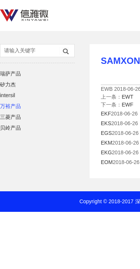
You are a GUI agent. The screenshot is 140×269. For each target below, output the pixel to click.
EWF (127, 105)
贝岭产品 (10, 128)
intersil (7, 95)
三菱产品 (10, 117)
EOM (107, 162)
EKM (106, 143)
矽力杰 (8, 84)
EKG (106, 152)
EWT (127, 97)
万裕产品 (10, 106)
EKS (106, 123)
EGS (106, 133)
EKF (106, 114)
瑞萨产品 (10, 74)
